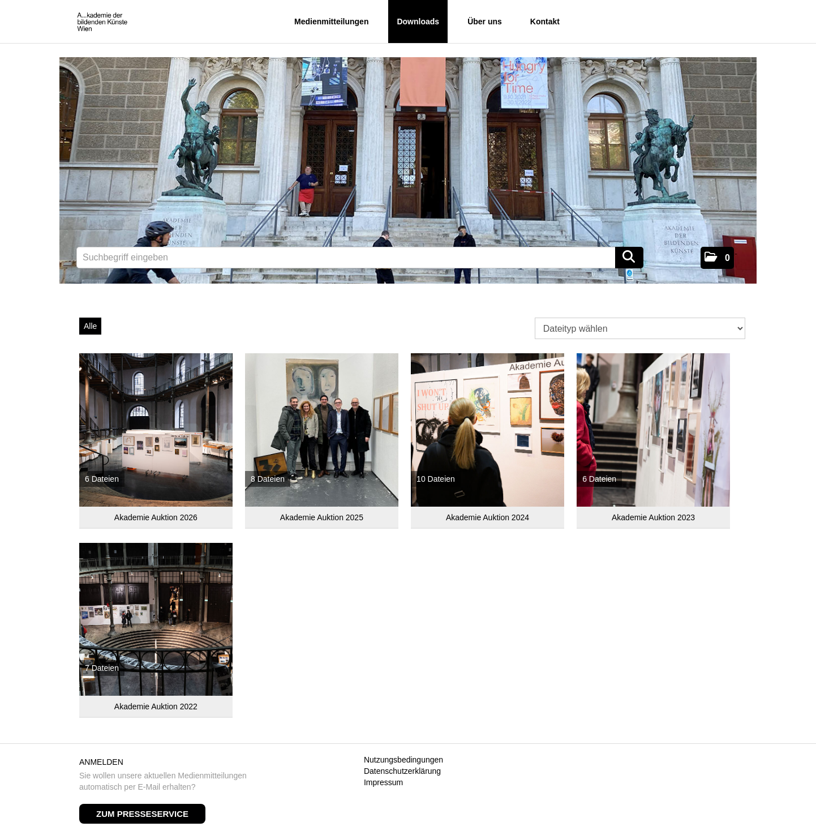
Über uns (484, 21)
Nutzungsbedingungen (403, 759)
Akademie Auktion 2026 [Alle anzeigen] (155, 517)
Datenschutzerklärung (402, 771)
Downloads (418, 21)
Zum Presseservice (142, 814)
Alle (90, 326)
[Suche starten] (629, 257)
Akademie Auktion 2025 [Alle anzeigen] (321, 517)
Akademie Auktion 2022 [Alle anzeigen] (155, 706)
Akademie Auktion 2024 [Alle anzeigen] (487, 517)
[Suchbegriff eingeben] (359, 257)
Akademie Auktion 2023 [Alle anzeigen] (653, 517)
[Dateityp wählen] (640, 328)
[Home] (102, 22)
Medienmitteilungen (331, 21)
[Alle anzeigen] (156, 430)
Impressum (383, 782)
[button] (717, 258)
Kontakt (545, 21)
